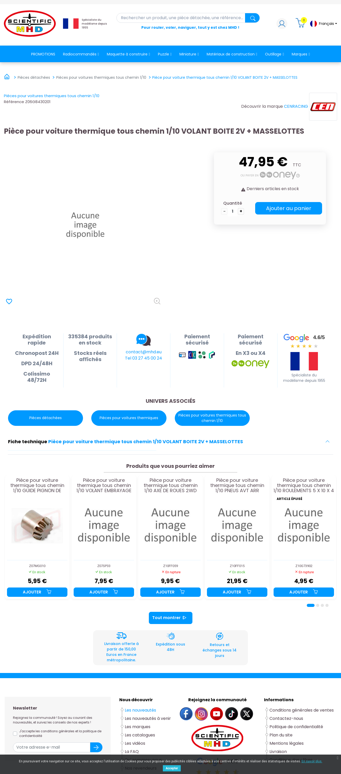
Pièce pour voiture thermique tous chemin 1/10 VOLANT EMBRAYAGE (103, 485)
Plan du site (281, 735)
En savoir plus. (312, 761)
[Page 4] (327, 605)
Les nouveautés (140, 710)
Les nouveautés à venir (148, 718)
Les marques (137, 727)
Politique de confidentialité (296, 727)
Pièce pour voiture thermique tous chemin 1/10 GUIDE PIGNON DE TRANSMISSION (37, 485)
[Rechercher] (188, 18)
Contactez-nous (286, 718)
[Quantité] (232, 211)
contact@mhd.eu (144, 352)
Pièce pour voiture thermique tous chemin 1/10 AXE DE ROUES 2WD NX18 (171, 485)
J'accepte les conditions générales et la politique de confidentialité (60, 733)
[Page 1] (311, 605)
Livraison (278, 752)
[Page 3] (322, 605)
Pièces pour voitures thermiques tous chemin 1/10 (51, 95)
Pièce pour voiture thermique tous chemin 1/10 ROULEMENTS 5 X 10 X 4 (304, 485)
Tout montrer (170, 618)
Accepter (172, 768)
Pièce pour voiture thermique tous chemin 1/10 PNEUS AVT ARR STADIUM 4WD (237, 485)
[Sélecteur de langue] (323, 23)
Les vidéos (135, 743)
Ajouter (37, 592)
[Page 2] (317, 605)
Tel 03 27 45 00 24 (143, 358)
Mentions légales (286, 743)
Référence (14, 101)
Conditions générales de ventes (301, 710)
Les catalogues (140, 735)
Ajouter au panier (288, 208)
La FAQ (132, 752)
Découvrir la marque (262, 106)
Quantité (232, 203)
